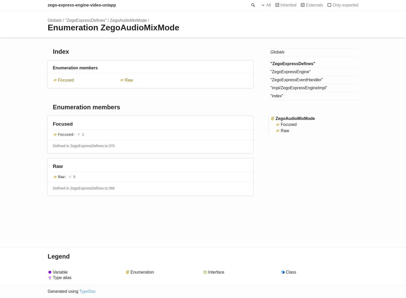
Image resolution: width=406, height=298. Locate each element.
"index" (276, 96)
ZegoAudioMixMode (128, 20)
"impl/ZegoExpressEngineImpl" (298, 88)
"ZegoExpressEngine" (290, 72)
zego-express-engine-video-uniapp (82, 5)
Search (253, 5)
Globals (55, 20)
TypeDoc (87, 291)
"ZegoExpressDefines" (86, 20)
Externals (314, 5)
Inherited (288, 5)
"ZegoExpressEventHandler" (296, 80)
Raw (129, 80)
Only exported (345, 5)
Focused (66, 80)
